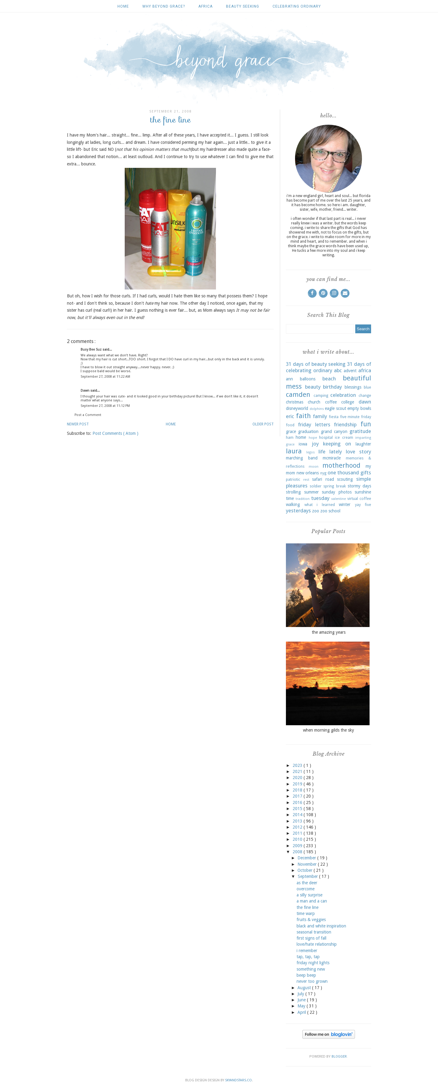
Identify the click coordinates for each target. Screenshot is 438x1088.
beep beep (306, 975)
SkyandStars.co (238, 1080)
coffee (331, 402)
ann (289, 378)
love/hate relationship (317, 944)
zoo (315, 510)
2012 (298, 827)
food (290, 425)
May (302, 1005)
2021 (298, 771)
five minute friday (355, 416)
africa (205, 6)
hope (313, 438)
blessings (353, 387)
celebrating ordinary (297, 6)
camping (321, 395)
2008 (298, 851)
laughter (363, 444)
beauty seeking (242, 6)
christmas (294, 402)
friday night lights (313, 962)
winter (344, 504)
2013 (298, 821)
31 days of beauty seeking (316, 364)
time (290, 498)
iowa (303, 444)
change (365, 395)
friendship (345, 424)
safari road (323, 479)
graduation (308, 431)
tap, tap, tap (308, 956)
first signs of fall (311, 938)
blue (367, 387)
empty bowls (359, 408)
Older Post (263, 424)
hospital (326, 437)
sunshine (363, 492)
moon (313, 467)
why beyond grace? (163, 6)
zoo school (330, 510)
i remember (307, 950)
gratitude (360, 431)
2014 (298, 814)
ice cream (344, 437)
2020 (298, 777)
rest (306, 480)
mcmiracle (332, 458)
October (305, 870)
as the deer (307, 882)
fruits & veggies (311, 919)
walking (293, 504)
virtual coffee (359, 498)
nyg (323, 473)
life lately (330, 452)
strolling (293, 492)
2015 (298, 808)
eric (290, 416)
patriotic (293, 479)
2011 (298, 833)
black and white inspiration (321, 925)
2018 (298, 790)
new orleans (308, 472)
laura (294, 451)
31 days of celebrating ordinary (328, 367)
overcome (306, 888)
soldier (316, 486)
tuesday (320, 498)
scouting (345, 479)
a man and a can (312, 901)
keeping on (337, 444)
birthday (332, 387)
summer (311, 492)
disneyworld (297, 408)
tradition (303, 499)
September (308, 876)
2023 (298, 765)
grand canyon (334, 431)
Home (123, 6)
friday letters (314, 424)
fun (365, 424)
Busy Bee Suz (92, 350)
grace (291, 431)
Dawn (85, 391)
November (307, 864)
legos (310, 452)
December (307, 857)
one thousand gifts (349, 473)
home (301, 437)
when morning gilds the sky (328, 730)
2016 (298, 802)
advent (350, 370)
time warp (306, 913)
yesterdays (298, 511)
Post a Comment (88, 415)
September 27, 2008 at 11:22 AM (105, 377)
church (314, 402)
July (301, 993)
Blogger (339, 1057)
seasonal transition (314, 932)
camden (298, 394)
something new (311, 969)
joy (315, 444)
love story (358, 452)
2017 (298, 796)
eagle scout (335, 408)
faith (303, 416)
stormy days (359, 485)
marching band (302, 458)
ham (290, 437)
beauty (313, 387)
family (320, 416)
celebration (343, 395)
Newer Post (78, 424)
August (304, 987)
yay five (363, 504)
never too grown (312, 981)
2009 (298, 845)
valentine (338, 499)
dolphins (317, 409)
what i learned (319, 504)
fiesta (334, 416)
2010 (298, 839)
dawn (365, 402)
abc (338, 370)
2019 (298, 783)
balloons (307, 378)
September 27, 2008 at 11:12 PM (105, 406)
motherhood (341, 465)
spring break (334, 486)
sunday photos (337, 492)
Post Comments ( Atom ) (115, 433)
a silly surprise (309, 894)
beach (329, 379)
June (302, 999)
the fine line (307, 907)
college (347, 402)
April (302, 1012)
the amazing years (329, 632)
